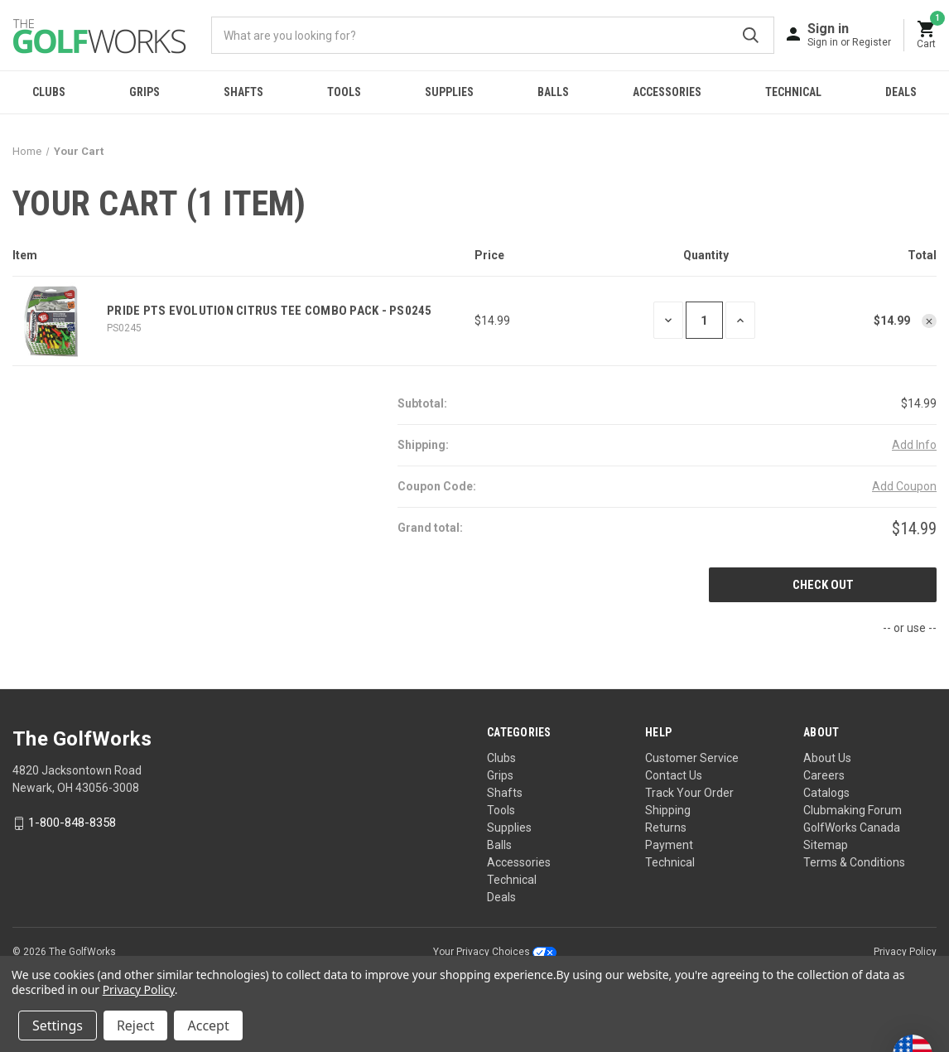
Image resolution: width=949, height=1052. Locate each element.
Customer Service (692, 758)
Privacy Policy (905, 952)
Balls (553, 92)
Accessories (667, 92)
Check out (823, 584)
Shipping (668, 810)
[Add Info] (914, 445)
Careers (824, 775)
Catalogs (826, 792)
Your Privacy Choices (494, 952)
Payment (669, 845)
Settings (57, 1025)
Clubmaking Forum (852, 810)
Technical (793, 92)
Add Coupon (904, 486)
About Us (827, 758)
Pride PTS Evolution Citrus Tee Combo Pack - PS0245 (269, 310)
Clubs (48, 92)
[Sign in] (849, 34)
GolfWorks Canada (851, 827)
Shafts (243, 92)
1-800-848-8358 (72, 823)
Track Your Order (689, 792)
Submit (751, 35)
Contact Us (673, 775)
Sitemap (825, 845)
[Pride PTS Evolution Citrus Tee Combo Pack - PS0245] (704, 320)
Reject (136, 1025)
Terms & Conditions (854, 862)
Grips (144, 92)
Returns (665, 827)
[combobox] (492, 35)
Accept (208, 1025)
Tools (344, 92)
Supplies (449, 92)
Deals (901, 92)
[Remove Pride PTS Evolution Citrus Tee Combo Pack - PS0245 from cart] (929, 321)
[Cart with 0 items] (927, 35)
